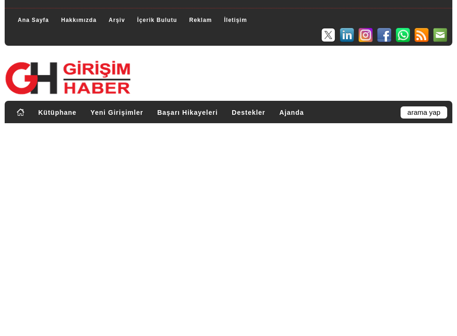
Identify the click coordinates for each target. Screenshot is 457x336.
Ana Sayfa (33, 20)
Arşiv (117, 20)
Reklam (200, 20)
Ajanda (291, 112)
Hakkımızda (79, 20)
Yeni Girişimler (116, 112)
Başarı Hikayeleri (187, 112)
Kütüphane (57, 112)
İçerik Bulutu (157, 20)
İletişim (235, 20)
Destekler (248, 112)
